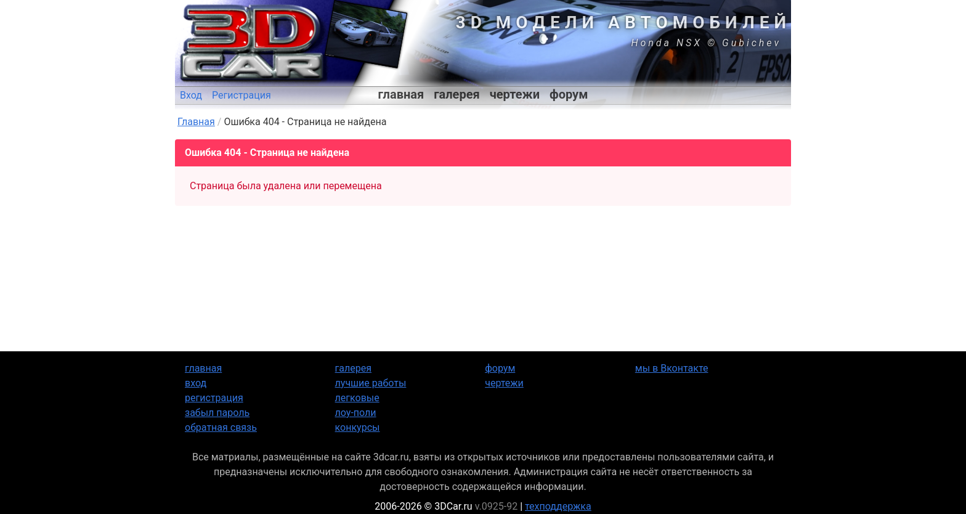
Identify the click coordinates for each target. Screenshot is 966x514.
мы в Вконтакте (671, 368)
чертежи (515, 94)
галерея (456, 94)
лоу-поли (355, 412)
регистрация (214, 398)
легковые (357, 398)
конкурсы (357, 427)
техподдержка (558, 506)
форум (569, 94)
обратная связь (221, 427)
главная (401, 94)
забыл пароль (217, 412)
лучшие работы (371, 383)
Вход (191, 95)
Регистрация (241, 95)
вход (195, 383)
